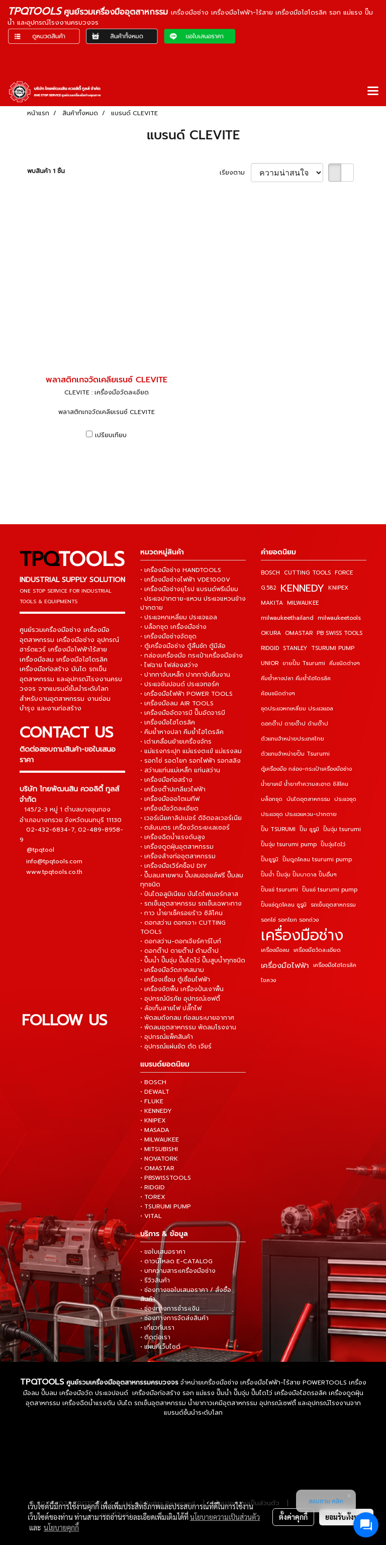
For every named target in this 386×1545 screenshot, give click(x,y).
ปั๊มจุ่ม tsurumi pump (289, 844)
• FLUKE (151, 1101)
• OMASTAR (157, 1168)
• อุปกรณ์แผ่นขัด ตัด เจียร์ (176, 1046)
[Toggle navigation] (373, 91)
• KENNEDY (156, 1110)
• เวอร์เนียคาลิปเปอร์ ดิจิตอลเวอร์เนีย (191, 818)
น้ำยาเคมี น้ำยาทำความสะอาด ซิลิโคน (304, 784)
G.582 (268, 588)
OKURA (271, 633)
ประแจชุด (345, 799)
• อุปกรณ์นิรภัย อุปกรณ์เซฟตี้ (180, 998)
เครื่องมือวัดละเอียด (317, 950)
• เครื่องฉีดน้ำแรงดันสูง (172, 837)
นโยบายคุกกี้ (61, 1527)
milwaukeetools (339, 618)
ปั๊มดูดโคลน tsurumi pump (317, 859)
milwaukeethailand (287, 618)
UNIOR (269, 663)
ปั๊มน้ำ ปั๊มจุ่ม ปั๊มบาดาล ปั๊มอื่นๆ (299, 874)
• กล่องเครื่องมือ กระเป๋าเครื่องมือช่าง (191, 655)
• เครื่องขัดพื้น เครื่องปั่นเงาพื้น (182, 989)
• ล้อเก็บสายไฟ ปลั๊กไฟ (171, 1008)
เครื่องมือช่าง (302, 935)
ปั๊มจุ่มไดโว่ (333, 844)
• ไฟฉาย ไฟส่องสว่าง (169, 665)
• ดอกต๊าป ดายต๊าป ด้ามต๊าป (179, 950)
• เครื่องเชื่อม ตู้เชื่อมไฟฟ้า (175, 979)
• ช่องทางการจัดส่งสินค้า (174, 1318)
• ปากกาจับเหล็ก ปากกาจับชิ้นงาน (185, 674)
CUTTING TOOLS (307, 572)
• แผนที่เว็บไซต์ (160, 1346)
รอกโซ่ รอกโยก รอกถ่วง (290, 920)
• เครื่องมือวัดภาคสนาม (172, 969)
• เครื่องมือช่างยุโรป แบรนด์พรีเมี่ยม (189, 589)
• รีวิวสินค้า (155, 1280)
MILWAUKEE (303, 603)
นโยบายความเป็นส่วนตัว (225, 1516)
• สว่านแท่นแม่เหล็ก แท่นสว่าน (180, 770)
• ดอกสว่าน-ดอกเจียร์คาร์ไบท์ (180, 941)
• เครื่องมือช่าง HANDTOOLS (180, 570)
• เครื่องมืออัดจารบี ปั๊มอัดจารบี (182, 712)
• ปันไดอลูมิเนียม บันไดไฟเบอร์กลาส (189, 894)
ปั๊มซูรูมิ (269, 859)
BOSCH (270, 572)
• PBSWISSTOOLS (165, 1177)
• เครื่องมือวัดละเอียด (169, 808)
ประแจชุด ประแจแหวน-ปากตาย (299, 814)
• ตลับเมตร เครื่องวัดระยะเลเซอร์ (185, 827)
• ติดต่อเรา (155, 1337)
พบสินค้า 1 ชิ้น (46, 171)
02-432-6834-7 (50, 829)
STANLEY (295, 648)
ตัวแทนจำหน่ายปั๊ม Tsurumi (295, 754)
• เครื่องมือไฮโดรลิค (167, 722)
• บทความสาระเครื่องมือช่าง (178, 1270)
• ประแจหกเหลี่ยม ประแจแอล (178, 617)
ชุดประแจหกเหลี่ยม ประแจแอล (297, 708)
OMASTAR (299, 633)
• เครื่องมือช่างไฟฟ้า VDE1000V (185, 579)
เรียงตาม (235, 172)
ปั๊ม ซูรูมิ (309, 829)
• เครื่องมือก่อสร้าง (166, 779)
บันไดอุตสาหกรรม (308, 799)
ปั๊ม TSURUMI (278, 829)
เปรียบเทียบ (111, 435)
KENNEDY (302, 588)
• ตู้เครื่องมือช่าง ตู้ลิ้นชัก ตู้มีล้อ (183, 645)
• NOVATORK (159, 1158)
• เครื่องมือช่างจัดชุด (168, 636)
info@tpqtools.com (54, 860)
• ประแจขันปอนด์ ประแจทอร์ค (179, 684)
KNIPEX (338, 588)
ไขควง (268, 980)
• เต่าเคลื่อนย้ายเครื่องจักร (176, 741)
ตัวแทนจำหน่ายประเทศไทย (292, 739)
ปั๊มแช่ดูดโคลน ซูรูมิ (284, 905)
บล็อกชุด (271, 799)
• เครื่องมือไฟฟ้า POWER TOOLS (186, 693)
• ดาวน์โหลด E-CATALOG (176, 1261)
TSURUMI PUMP (332, 648)
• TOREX (152, 1196)
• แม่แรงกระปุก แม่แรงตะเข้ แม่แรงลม (191, 751)
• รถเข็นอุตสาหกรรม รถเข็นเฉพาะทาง (191, 903)
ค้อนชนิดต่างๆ (278, 693)
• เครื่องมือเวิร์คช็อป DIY (173, 865)
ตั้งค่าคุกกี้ (293, 1516)
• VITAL (151, 1216)
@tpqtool (40, 849)
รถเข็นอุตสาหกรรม (333, 905)
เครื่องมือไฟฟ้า (285, 965)
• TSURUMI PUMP (165, 1206)
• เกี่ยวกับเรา (157, 1327)
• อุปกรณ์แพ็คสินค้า (166, 1036)
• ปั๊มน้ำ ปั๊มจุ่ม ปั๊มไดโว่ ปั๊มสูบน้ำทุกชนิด (192, 960)
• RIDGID (152, 1187)
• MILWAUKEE (159, 1139)
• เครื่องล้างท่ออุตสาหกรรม (178, 856)
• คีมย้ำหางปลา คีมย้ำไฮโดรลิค (182, 732)
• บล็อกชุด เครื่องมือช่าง (173, 626)
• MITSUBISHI (159, 1149)
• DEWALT (154, 1091)
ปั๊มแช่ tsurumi (279, 889)
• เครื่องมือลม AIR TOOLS (177, 703)
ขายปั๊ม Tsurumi (303, 663)
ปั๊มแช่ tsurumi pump (329, 889)
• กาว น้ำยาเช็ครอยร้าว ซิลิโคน (181, 913)
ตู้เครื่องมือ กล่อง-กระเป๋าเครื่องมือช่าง (306, 769)
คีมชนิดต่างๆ (344, 663)
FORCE (344, 572)
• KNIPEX (153, 1120)
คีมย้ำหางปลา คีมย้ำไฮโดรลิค (296, 678)
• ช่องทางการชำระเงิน (170, 1308)
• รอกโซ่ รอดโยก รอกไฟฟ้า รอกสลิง (190, 760)
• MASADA (154, 1129)
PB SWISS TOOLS (339, 633)
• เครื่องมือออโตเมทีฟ (170, 798)
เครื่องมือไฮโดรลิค (334, 965)
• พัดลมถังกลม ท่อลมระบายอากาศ (187, 1017)
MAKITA (272, 603)
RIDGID (270, 648)
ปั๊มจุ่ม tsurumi (342, 829)
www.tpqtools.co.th (54, 871)
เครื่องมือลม (275, 950)
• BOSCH (153, 1082)
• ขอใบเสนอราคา (162, 1251)
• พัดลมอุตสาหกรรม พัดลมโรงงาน (188, 1027)
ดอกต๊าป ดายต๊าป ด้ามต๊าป (294, 723)
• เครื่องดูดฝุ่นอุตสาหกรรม (177, 846)
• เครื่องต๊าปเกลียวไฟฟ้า (173, 789)
